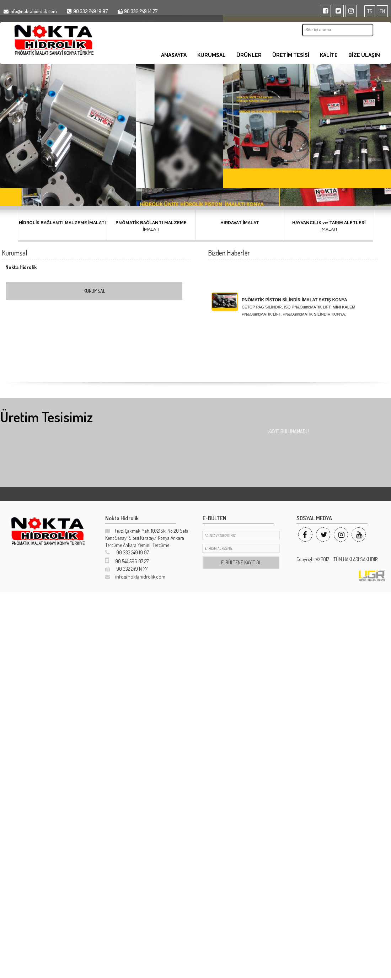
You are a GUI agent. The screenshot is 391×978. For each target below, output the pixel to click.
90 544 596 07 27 (127, 561)
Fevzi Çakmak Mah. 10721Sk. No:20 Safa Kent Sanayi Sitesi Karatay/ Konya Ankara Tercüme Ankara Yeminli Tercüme (146, 538)
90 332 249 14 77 (126, 568)
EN (382, 11)
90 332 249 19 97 (127, 552)
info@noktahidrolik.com (135, 576)
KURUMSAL (211, 55)
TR (369, 11)
